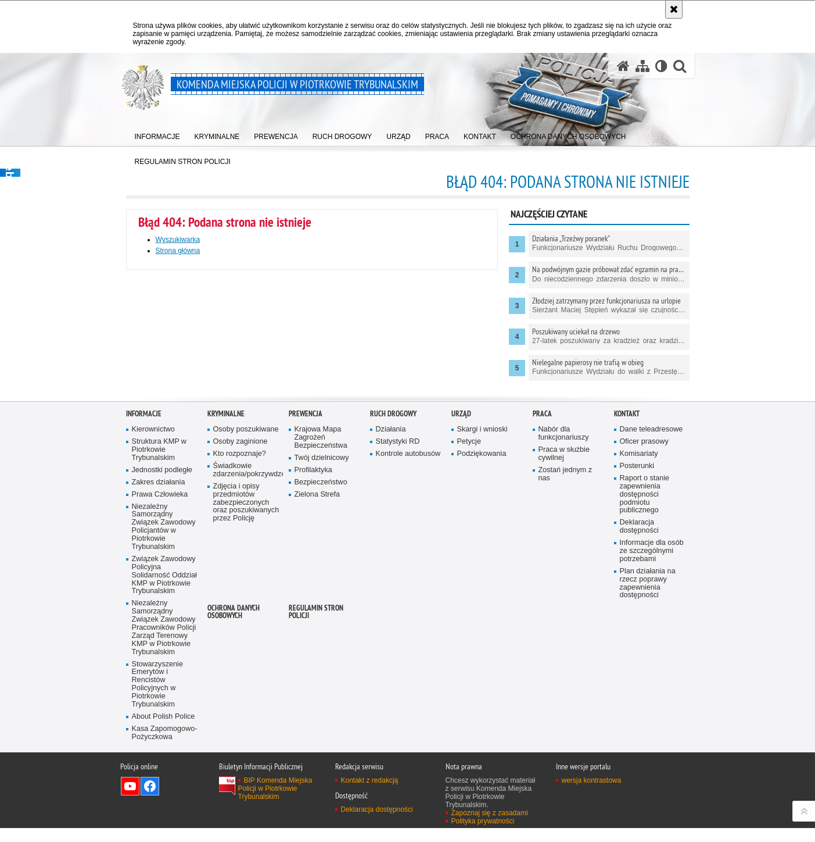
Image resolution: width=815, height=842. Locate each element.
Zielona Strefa (317, 654)
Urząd (461, 574)
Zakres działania (158, 642)
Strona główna (178, 251)
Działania (391, 589)
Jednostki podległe (162, 630)
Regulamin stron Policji (316, 771)
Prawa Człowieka (160, 654)
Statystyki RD (398, 601)
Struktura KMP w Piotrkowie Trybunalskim (159, 610)
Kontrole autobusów (408, 614)
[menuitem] (157, 134)
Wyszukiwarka (178, 240)
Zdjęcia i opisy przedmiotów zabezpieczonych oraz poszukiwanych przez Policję (246, 663)
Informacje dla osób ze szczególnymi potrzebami (652, 711)
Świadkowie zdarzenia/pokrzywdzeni (247, 630)
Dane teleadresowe (651, 589)
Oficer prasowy (644, 601)
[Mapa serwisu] (642, 66)
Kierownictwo (153, 589)
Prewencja (305, 574)
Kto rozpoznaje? (239, 614)
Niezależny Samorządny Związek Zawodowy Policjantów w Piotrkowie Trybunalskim (164, 687)
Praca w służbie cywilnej (564, 614)
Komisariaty (639, 614)
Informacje (143, 574)
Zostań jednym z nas (565, 634)
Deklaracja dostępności (639, 686)
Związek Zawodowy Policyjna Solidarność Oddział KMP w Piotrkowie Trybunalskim (164, 735)
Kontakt (627, 574)
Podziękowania (482, 614)
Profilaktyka (313, 630)
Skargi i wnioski (482, 589)
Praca (542, 574)
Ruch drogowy (393, 574)
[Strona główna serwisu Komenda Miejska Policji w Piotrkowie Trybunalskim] (623, 66)
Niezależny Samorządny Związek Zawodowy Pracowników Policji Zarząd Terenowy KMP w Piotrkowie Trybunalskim (164, 787)
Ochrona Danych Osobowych (233, 771)
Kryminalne (226, 574)
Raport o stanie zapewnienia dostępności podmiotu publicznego (645, 654)
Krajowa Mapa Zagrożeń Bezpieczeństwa (321, 597)
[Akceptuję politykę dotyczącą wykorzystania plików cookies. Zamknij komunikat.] (674, 9)
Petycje (469, 601)
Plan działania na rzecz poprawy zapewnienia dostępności (648, 743)
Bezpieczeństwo (321, 642)
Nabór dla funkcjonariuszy (563, 593)
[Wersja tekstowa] (661, 66)
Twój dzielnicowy (322, 618)
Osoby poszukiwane (246, 589)
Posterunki (637, 626)
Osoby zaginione (240, 601)
